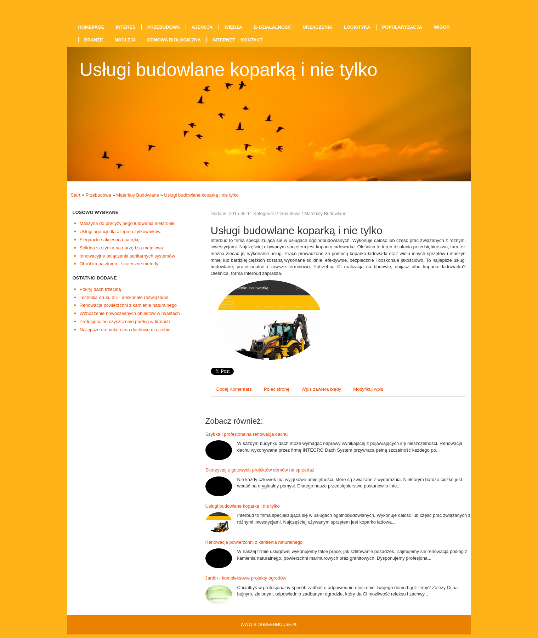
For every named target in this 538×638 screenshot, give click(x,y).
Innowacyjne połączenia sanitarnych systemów (127, 256)
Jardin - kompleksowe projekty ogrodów (245, 578)
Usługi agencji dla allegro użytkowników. (121, 231)
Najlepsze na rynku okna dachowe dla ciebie (125, 329)
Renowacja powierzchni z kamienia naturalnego (128, 305)
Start (75, 195)
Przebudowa (98, 195)
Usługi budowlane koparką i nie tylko (201, 195)
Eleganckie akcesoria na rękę (110, 239)
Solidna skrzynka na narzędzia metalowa (121, 247)
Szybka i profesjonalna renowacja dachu (246, 434)
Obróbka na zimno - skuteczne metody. (119, 263)
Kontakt (252, 40)
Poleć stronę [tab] (276, 389)
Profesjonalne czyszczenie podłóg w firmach (125, 321)
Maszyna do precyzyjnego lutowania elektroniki (128, 223)
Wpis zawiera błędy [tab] (321, 389)
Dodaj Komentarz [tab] (234, 389)
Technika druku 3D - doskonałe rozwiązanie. (125, 297)
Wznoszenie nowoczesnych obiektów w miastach (130, 313)
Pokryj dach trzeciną (100, 289)
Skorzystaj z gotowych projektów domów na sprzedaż (260, 470)
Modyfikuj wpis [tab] (368, 389)
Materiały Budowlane (137, 195)
